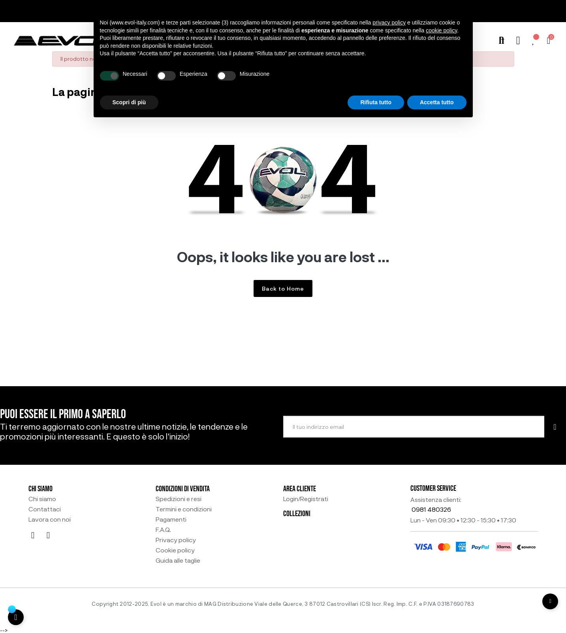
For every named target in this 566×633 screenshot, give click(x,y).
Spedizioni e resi (178, 498)
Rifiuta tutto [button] (375, 102)
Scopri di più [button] (129, 102)
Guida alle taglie (178, 560)
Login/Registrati (305, 498)
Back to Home (283, 288)
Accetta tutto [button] (437, 102)
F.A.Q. (163, 529)
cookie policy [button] (441, 30)
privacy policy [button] (389, 22)
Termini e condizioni (184, 509)
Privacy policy (176, 539)
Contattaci (44, 509)
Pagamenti (171, 519)
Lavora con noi (49, 519)
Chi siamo (42, 498)
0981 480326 (431, 509)
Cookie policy (175, 550)
